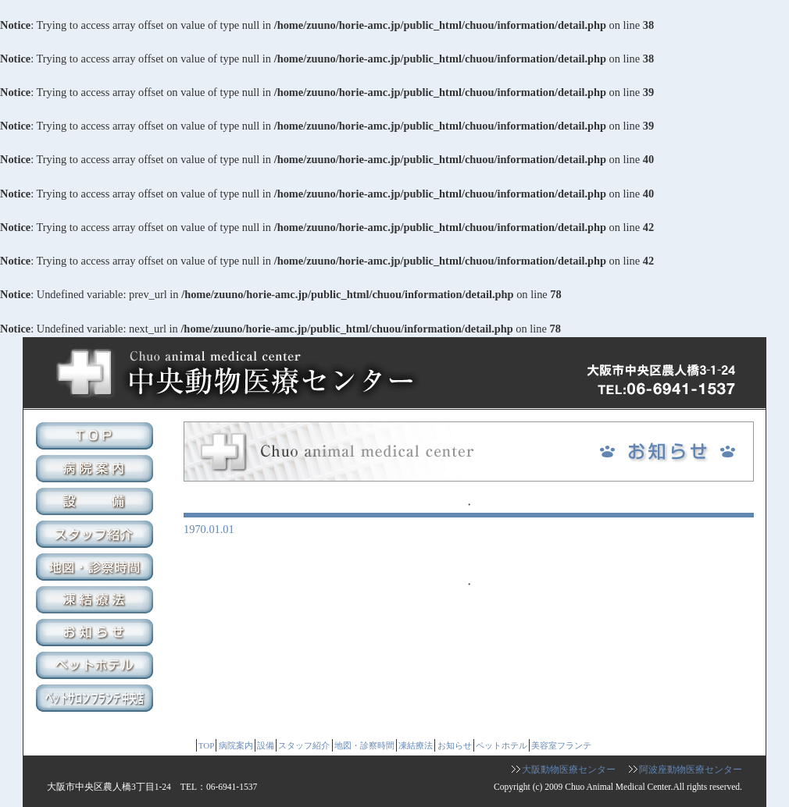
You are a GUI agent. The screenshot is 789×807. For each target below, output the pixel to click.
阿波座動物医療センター (690, 769)
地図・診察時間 (96, 569)
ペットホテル (96, 667)
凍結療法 (96, 601)
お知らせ (96, 634)
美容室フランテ (96, 700)
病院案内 (96, 470)
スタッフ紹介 (96, 536)
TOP (96, 437)
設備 (96, 503)
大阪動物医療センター (569, 769)
